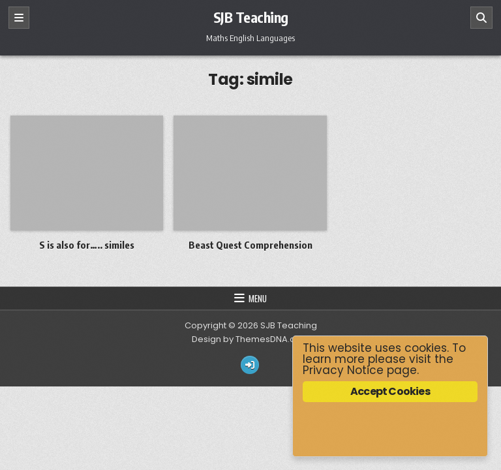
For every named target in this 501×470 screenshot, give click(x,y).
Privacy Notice (343, 370)
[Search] (481, 18)
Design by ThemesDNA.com (250, 339)
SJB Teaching (250, 17)
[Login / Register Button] (250, 365)
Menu (258, 298)
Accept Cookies (390, 391)
